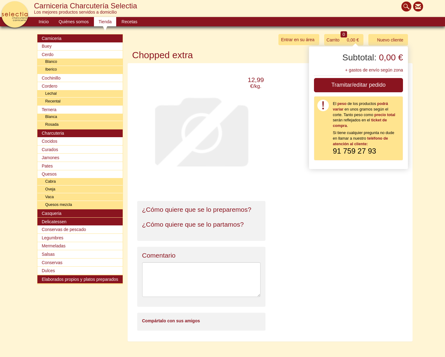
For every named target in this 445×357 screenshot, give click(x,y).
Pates (47, 165)
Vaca (49, 197)
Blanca (51, 117)
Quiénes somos (74, 21)
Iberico (51, 69)
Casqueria (51, 213)
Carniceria (51, 38)
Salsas (48, 254)
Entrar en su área (297, 39)
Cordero (49, 86)
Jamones (50, 157)
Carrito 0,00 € (343, 38)
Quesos (49, 174)
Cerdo (47, 54)
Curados (50, 149)
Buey (47, 46)
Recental (53, 101)
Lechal (51, 93)
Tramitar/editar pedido (358, 85)
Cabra (50, 181)
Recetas (129, 21)
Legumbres (52, 237)
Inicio (44, 21)
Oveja (50, 189)
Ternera (49, 109)
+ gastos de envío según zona (374, 69)
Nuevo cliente (387, 39)
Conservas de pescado (64, 229)
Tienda (105, 21)
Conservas (52, 262)
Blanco (51, 61)
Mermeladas (54, 245)
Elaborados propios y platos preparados (80, 279)
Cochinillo (51, 78)
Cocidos (49, 141)
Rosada (51, 124)
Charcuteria (53, 133)
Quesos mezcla (58, 204)
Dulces (48, 270)
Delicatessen (54, 221)
